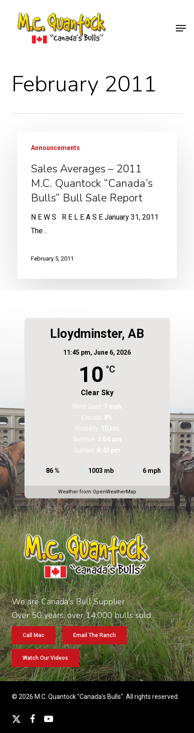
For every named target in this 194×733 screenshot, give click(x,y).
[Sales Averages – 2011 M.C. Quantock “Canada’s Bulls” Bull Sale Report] (97, 205)
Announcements (55, 147)
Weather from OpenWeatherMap (97, 492)
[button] (181, 28)
